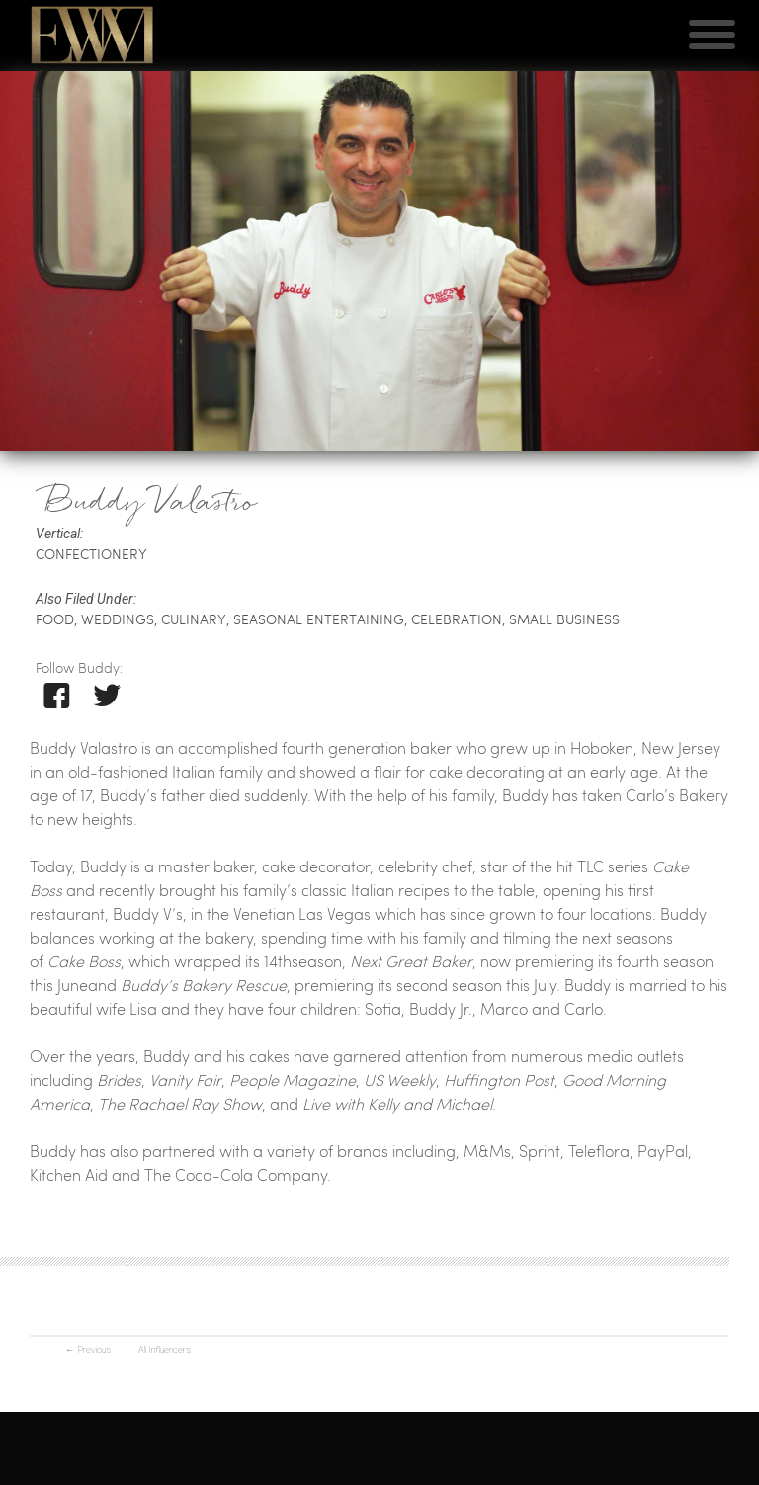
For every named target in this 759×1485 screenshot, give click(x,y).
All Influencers (164, 1349)
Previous (88, 1349)
